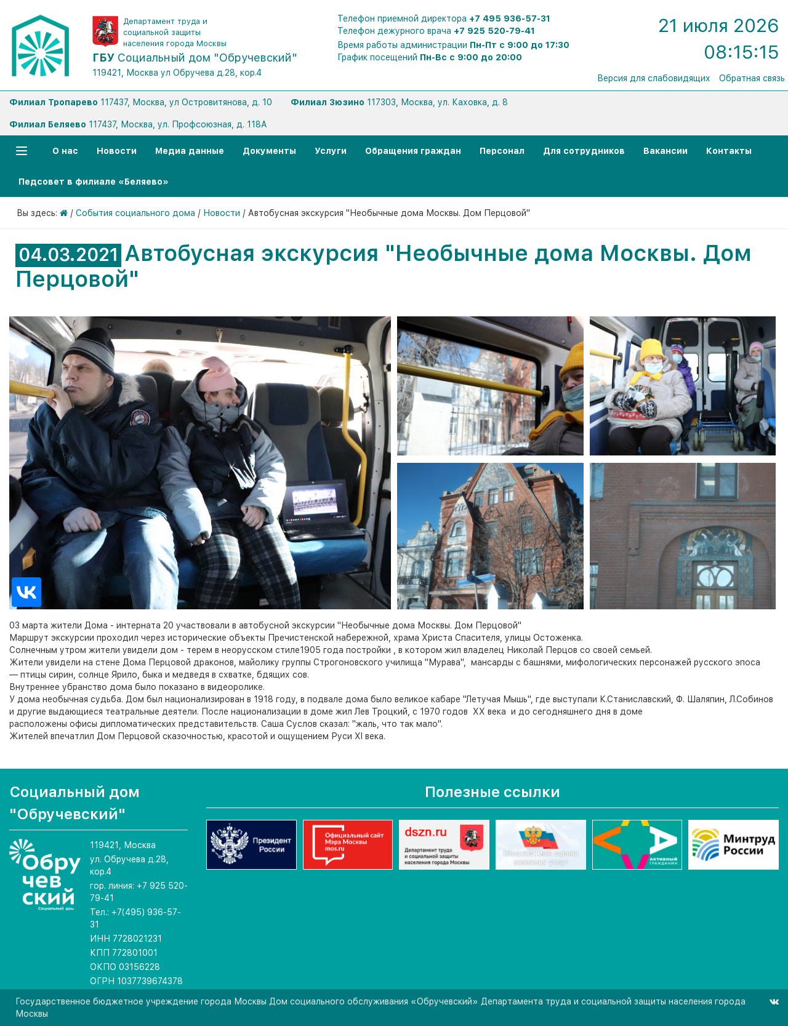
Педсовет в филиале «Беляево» (93, 181)
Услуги (331, 151)
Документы (269, 151)
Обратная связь (752, 78)
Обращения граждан (413, 151)
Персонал (502, 151)
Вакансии (665, 151)
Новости (117, 151)
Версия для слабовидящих (653, 78)
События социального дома (135, 213)
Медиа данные (189, 151)
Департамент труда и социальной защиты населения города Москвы (175, 32)
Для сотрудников (584, 151)
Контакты (729, 151)
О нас (65, 151)
